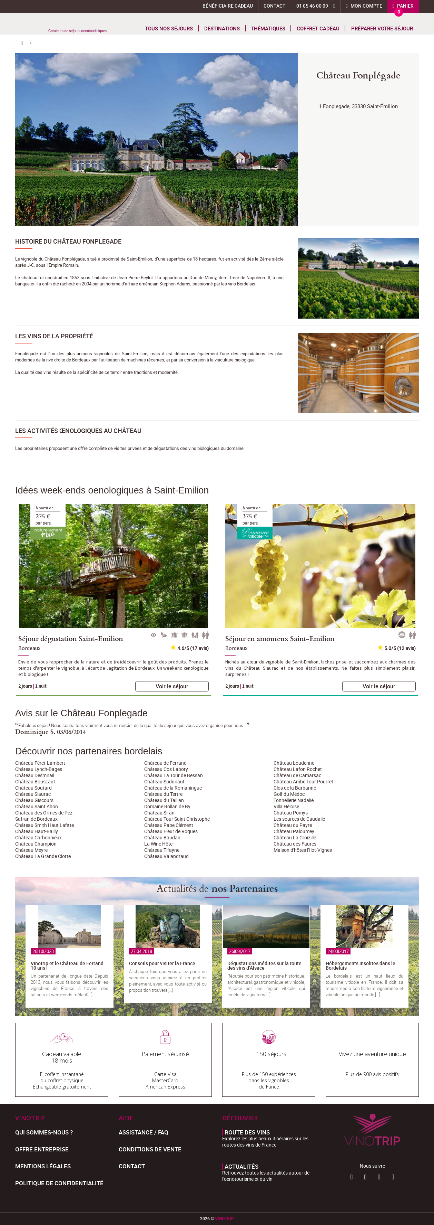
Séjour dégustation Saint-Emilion (70, 638)
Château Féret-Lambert (40, 763)
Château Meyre (31, 850)
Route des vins (247, 1132)
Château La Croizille (295, 837)
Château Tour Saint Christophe (177, 819)
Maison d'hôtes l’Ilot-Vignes (303, 850)
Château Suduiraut (164, 781)
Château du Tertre (163, 794)
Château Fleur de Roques (171, 831)
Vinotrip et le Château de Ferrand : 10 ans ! (68, 965)
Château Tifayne (161, 850)
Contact (275, 5)
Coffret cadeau (318, 28)
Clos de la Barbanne (295, 787)
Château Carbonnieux (38, 837)
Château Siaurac (33, 794)
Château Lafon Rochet (298, 769)
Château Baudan (162, 837)
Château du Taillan (164, 800)
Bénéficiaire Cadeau (228, 5)
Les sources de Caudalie (299, 819)
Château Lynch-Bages (38, 769)
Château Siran (159, 812)
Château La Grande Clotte (43, 856)
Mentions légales (43, 1166)
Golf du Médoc (289, 794)
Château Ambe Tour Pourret (303, 781)
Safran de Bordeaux (36, 819)
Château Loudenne (294, 763)
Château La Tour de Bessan (173, 775)
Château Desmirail (34, 775)
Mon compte (365, 5)
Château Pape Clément (168, 825)
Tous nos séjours (169, 28)
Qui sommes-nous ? (44, 1132)
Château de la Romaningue (173, 787)
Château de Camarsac (297, 775)
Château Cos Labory (166, 769)
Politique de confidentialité (59, 1183)
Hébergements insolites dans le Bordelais (360, 965)
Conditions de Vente (150, 1149)
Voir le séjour (172, 686)
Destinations (222, 28)
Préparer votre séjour (382, 28)
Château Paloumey (294, 831)
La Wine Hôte (158, 843)
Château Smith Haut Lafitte (44, 825)
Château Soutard (33, 787)
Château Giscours (34, 800)
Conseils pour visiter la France (162, 963)
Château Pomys (291, 812)
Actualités (241, 1166)
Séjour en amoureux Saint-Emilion (280, 638)
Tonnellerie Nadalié (294, 800)
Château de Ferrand (165, 763)
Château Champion (36, 843)
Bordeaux (29, 647)
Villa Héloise (286, 806)
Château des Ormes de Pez (43, 812)
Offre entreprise (42, 1149)
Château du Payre (293, 825)
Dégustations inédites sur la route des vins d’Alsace (264, 965)
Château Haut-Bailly (36, 831)
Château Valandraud (166, 856)
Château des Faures (295, 843)
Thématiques (268, 28)
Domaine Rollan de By (167, 806)
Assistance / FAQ (143, 1132)
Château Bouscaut (35, 781)
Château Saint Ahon (36, 806)
